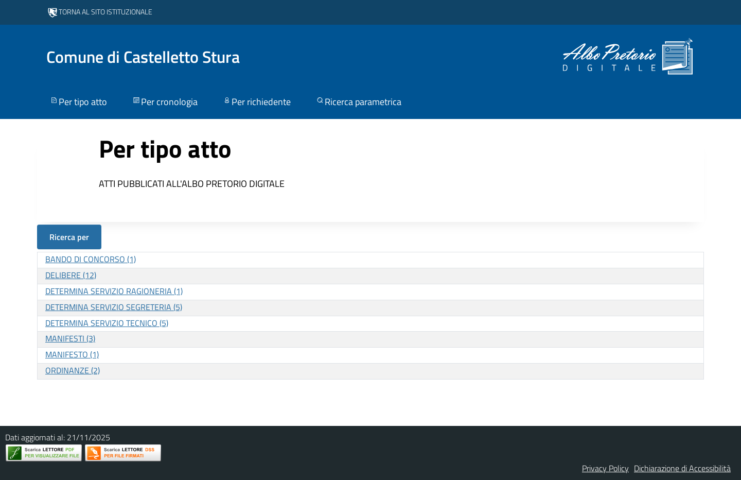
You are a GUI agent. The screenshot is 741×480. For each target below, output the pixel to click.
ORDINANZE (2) (72, 370)
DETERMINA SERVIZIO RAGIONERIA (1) (114, 291)
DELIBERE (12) (70, 275)
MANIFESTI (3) (70, 338)
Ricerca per (69, 237)
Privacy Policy (605, 468)
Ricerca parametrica (358, 102)
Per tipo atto (78, 102)
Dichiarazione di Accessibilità (682, 468)
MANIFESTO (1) (72, 354)
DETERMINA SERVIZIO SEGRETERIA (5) (113, 307)
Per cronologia (165, 102)
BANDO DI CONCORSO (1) (90, 259)
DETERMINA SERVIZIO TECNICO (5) (106, 323)
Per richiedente (256, 102)
